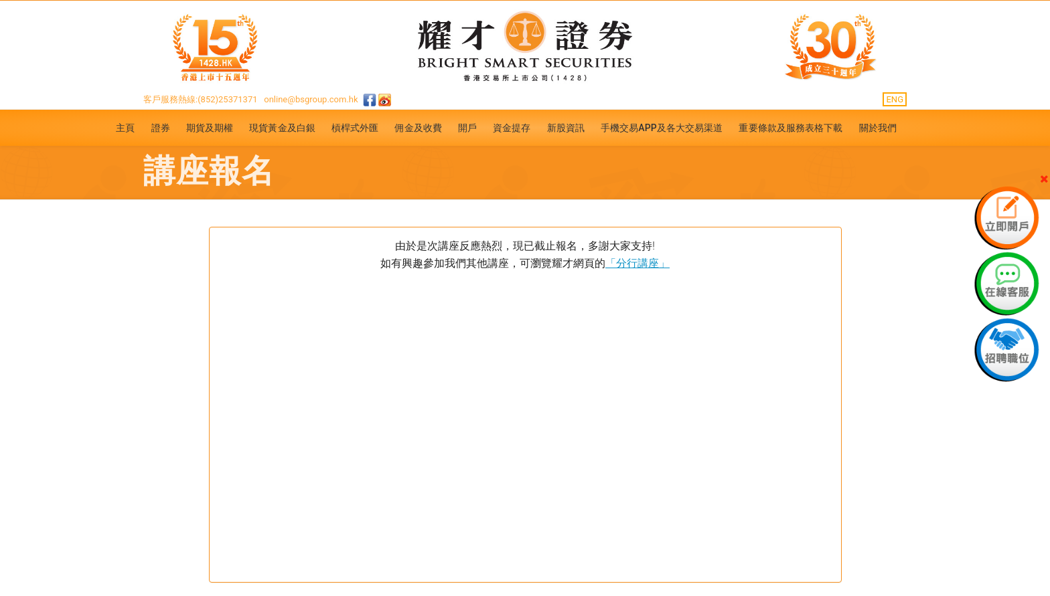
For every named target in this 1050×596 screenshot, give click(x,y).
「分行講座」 (637, 263)
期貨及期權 (210, 127)
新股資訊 (566, 127)
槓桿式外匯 (355, 127)
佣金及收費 (418, 127)
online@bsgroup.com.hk (311, 99)
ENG (894, 99)
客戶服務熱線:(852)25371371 (200, 99)
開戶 (467, 127)
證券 (160, 127)
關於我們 (878, 127)
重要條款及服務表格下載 (790, 127)
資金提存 (511, 127)
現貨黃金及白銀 (282, 127)
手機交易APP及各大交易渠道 (662, 127)
